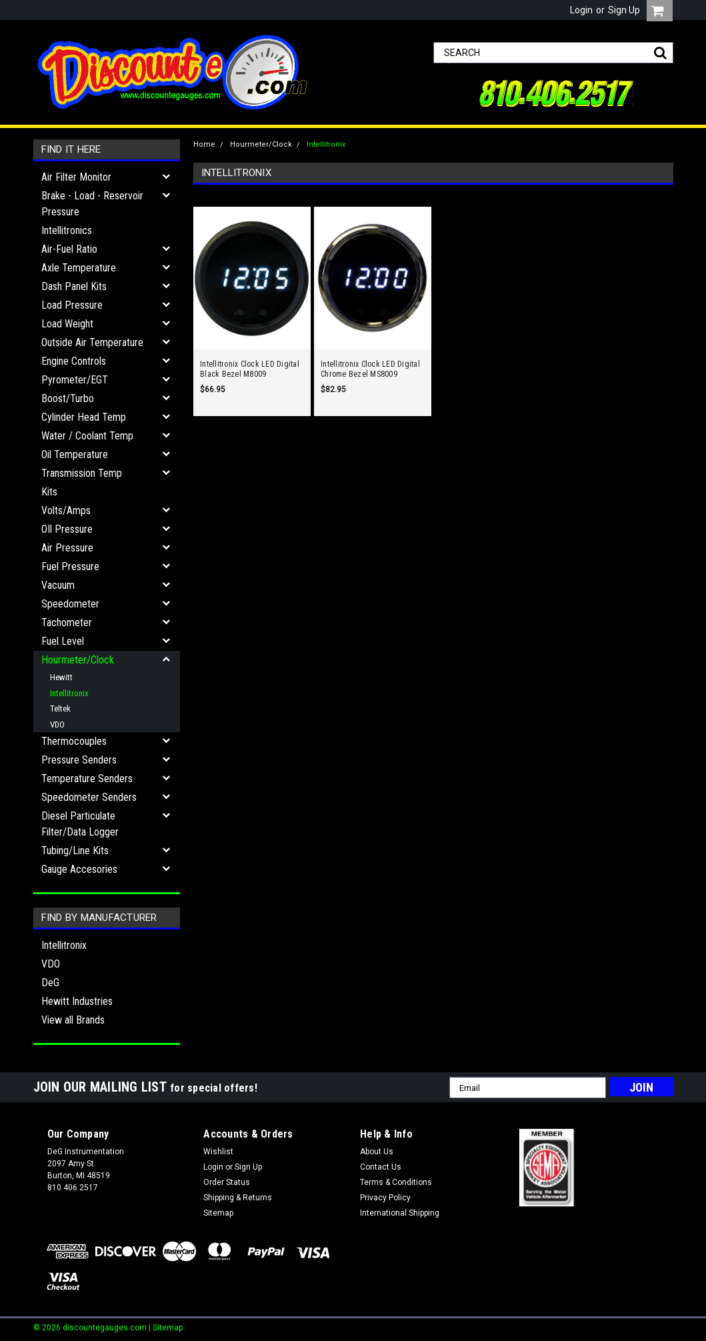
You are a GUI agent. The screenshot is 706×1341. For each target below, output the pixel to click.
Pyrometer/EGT (74, 379)
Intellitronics (66, 230)
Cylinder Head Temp (83, 417)
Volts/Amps (66, 510)
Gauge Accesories (79, 869)
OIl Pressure (67, 529)
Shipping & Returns (237, 1197)
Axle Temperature (78, 267)
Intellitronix (69, 693)
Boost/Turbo (67, 398)
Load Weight (67, 323)
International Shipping (399, 1213)
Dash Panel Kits (74, 286)
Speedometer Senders (89, 797)
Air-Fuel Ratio (69, 249)
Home (204, 144)
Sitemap (218, 1213)
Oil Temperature (74, 454)
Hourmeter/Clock (77, 659)
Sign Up (624, 10)
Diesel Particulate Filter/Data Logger (80, 824)
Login (581, 10)
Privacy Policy (385, 1197)
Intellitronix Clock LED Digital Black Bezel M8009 (249, 369)
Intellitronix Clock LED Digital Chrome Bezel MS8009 (370, 369)
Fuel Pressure (70, 566)
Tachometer (66, 622)
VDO (57, 725)
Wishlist (218, 1151)
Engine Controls (73, 361)
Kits (49, 491)
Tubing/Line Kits (75, 850)
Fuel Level (62, 641)
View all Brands (73, 1020)
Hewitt (61, 677)
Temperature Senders (87, 778)
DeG (50, 982)
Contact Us (380, 1167)
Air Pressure (67, 547)
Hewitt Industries (77, 1001)
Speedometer (70, 603)
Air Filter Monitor (76, 177)
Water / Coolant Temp (87, 435)
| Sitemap (166, 1327)
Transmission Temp (81, 473)
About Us (376, 1151)
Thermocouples (74, 741)
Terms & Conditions (396, 1182)
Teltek (60, 709)
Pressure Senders (79, 760)
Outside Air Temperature (92, 342)
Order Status (226, 1182)
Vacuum (58, 585)
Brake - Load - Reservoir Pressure (92, 203)
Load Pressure (72, 305)
